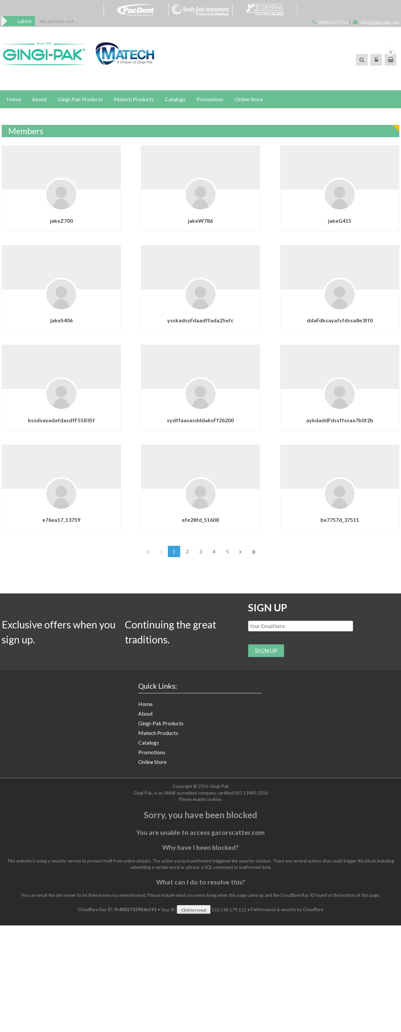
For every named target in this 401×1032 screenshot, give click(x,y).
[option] (58, 21)
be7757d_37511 (329, 513)
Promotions (210, 99)
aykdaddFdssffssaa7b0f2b (329, 415)
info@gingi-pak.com (379, 22)
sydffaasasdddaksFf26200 (195, 415)
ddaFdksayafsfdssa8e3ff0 (329, 318)
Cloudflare (313, 909)
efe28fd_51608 (195, 513)
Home (14, 99)
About (39, 99)
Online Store (248, 99)
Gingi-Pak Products (80, 99)
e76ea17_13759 (61, 513)
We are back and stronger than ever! (58, 21)
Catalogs (175, 99)
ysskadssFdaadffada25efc (195, 318)
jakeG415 (329, 220)
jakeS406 (61, 318)
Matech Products (134, 99)
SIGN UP (267, 607)
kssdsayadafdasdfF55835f (61, 415)
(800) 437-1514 (333, 22)
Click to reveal (193, 909)
